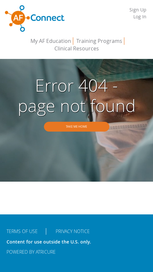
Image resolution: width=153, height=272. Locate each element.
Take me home (76, 127)
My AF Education (50, 41)
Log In (139, 16)
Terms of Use (22, 231)
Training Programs (99, 41)
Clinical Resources (76, 48)
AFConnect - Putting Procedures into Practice (35, 18)
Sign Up (137, 10)
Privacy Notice (73, 231)
